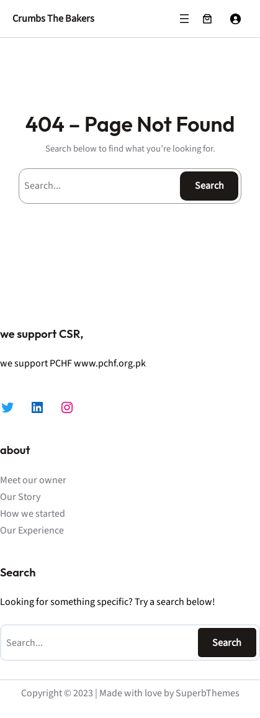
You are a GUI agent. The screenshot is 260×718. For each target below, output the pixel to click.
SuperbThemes (208, 693)
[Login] (235, 18)
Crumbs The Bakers (53, 18)
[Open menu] (184, 18)
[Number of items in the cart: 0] (207, 18)
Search (209, 186)
